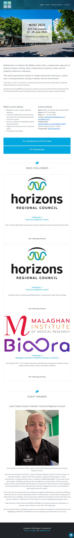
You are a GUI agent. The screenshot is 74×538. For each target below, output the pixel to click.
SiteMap (33, 531)
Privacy (26, 531)
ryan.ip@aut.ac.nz (44, 119)
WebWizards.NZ (43, 531)
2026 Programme (54, 129)
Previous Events (56, 5)
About (47, 5)
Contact (67, 5)
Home (42, 5)
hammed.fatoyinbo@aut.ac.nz (55, 117)
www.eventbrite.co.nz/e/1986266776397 (52, 124)
